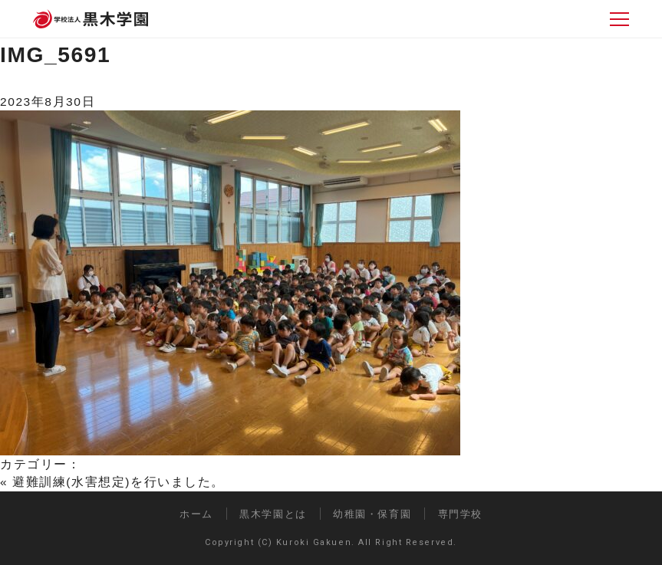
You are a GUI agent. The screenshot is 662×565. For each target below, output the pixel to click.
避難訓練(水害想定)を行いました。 (118, 481)
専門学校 (460, 514)
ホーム (196, 514)
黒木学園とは (272, 514)
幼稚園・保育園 (372, 514)
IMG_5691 (55, 54)
